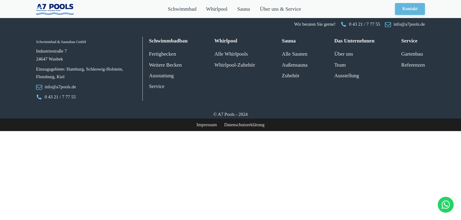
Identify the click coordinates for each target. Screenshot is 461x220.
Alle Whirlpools (231, 54)
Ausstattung (161, 76)
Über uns (343, 54)
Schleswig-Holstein (104, 69)
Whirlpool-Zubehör (234, 65)
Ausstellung (346, 76)
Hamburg (75, 69)
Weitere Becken (165, 65)
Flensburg (45, 76)
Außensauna (295, 65)
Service (156, 86)
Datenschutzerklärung (244, 124)
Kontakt (410, 8)
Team (340, 65)
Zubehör (291, 76)
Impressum (207, 124)
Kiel (61, 76)
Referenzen (413, 65)
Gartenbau (412, 54)
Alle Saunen (295, 54)
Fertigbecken (162, 54)
